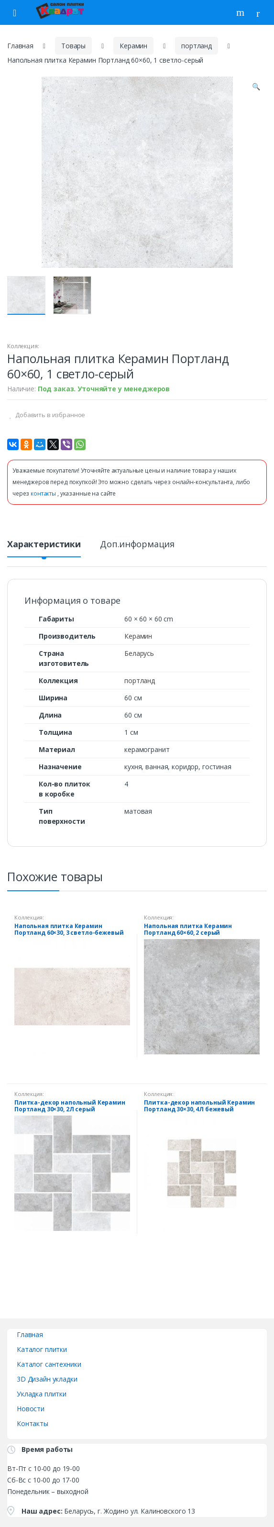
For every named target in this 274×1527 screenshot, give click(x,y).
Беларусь (139, 653)
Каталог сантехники (49, 1364)
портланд (196, 45)
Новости (30, 1408)
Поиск (241, 12)
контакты (44, 493)
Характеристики (44, 545)
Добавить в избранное (49, 414)
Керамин (133, 45)
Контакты (32, 1423)
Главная (20, 45)
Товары (73, 45)
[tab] (44, 548)
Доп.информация (137, 545)
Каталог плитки (42, 1349)
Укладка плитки (41, 1393)
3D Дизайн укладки (47, 1378)
